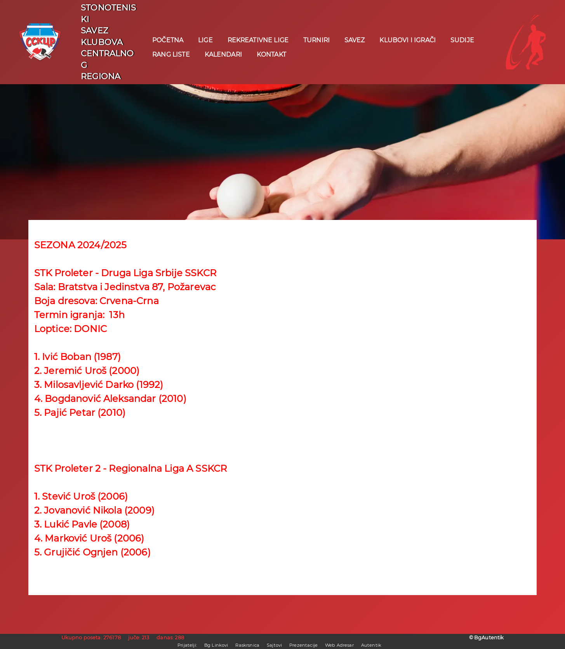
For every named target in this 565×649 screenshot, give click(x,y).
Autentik (371, 645)
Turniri (316, 40)
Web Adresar (339, 645)
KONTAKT (271, 54)
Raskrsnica (247, 645)
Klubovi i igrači (407, 40)
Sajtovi (274, 645)
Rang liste (171, 54)
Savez (354, 40)
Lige (205, 40)
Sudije (462, 40)
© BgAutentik (486, 637)
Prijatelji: (187, 645)
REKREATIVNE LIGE (258, 40)
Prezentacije (303, 645)
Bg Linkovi (216, 645)
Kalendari (223, 54)
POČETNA (167, 40)
